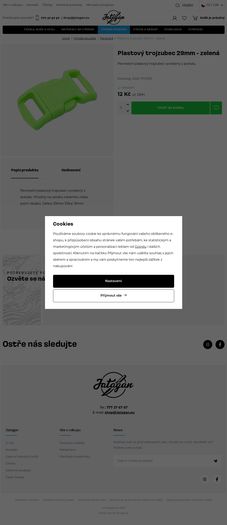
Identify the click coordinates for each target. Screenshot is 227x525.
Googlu (140, 247)
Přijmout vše (111, 295)
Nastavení (113, 281)
